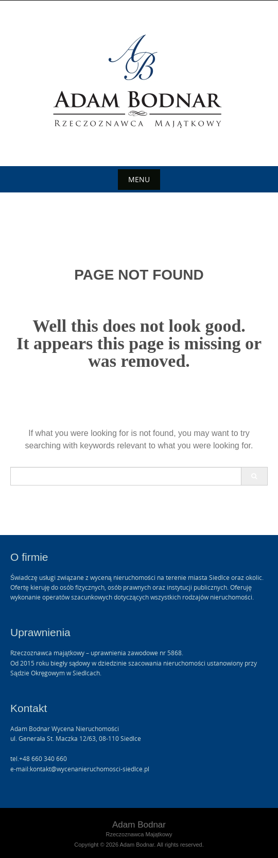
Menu (139, 179)
